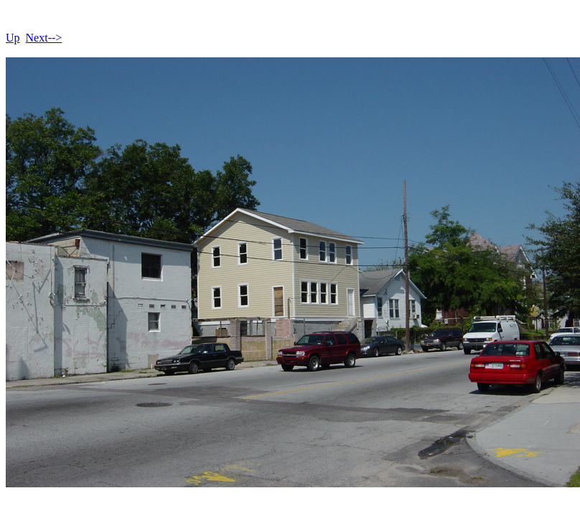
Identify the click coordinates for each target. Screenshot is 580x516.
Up (13, 38)
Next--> (44, 38)
